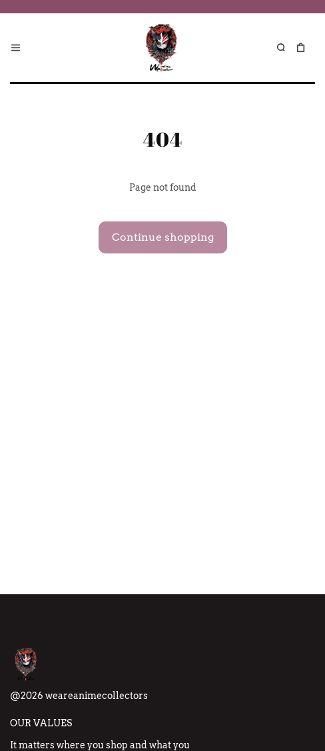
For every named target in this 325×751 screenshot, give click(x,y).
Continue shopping (163, 237)
